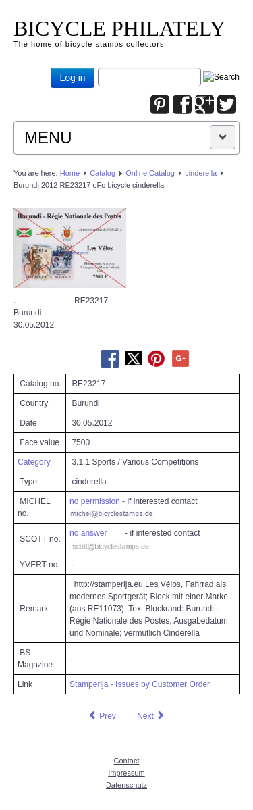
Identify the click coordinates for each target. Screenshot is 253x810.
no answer (88, 533)
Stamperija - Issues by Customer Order (139, 684)
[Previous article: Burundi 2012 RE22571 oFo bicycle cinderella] (101, 716)
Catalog (102, 173)
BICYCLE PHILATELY (119, 28)
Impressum (126, 773)
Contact (127, 761)
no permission (94, 501)
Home (70, 173)
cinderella (201, 173)
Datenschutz (126, 785)
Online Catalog (150, 173)
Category (34, 462)
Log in (72, 77)
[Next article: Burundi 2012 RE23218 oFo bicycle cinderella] (151, 716)
